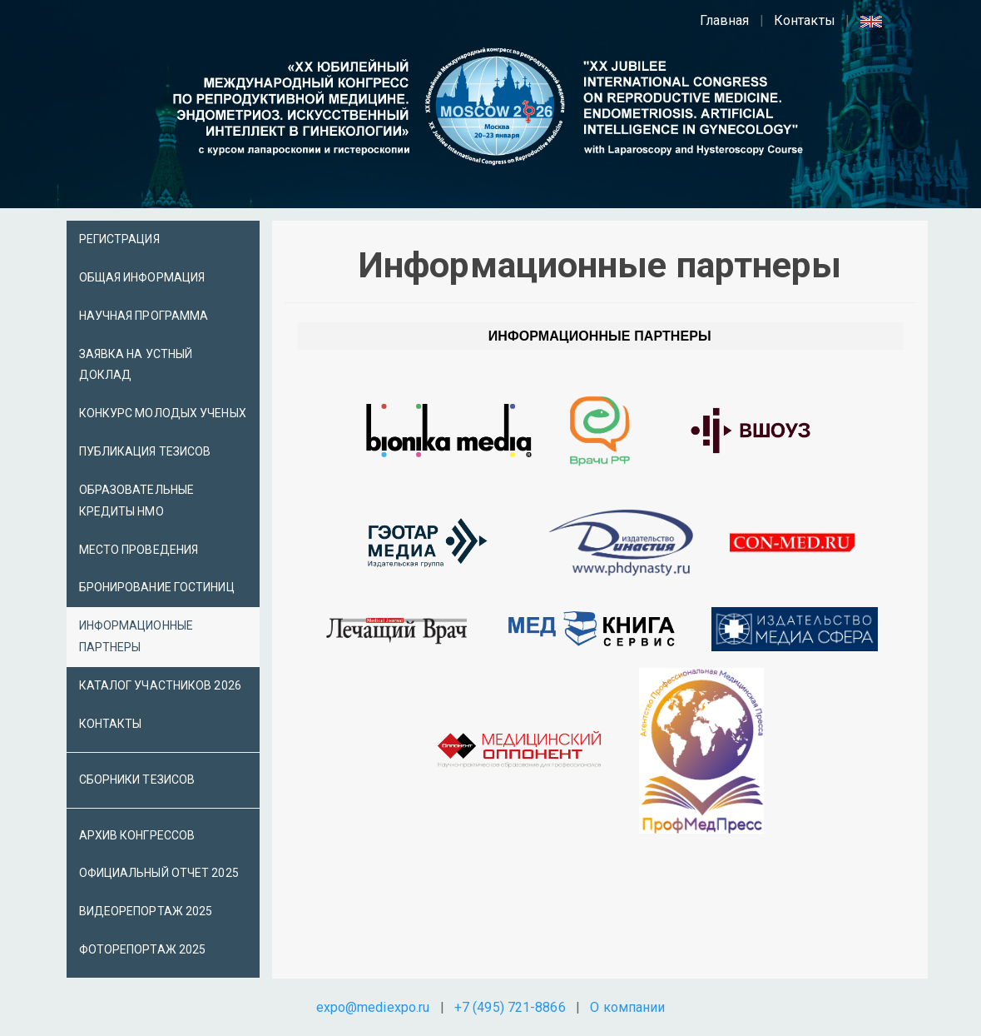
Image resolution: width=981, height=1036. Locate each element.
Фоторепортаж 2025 (142, 949)
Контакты (804, 20)
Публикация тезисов (145, 451)
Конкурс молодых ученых (162, 413)
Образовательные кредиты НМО (137, 500)
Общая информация (142, 277)
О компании (627, 1007)
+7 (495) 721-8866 (510, 1007)
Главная (725, 20)
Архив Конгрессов (137, 835)
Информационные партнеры (136, 636)
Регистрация (119, 239)
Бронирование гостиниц (157, 587)
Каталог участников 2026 (160, 685)
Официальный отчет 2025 (159, 872)
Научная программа (144, 315)
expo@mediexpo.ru (373, 1007)
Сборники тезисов (137, 779)
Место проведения (139, 549)
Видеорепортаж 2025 (146, 911)
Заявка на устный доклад (136, 364)
